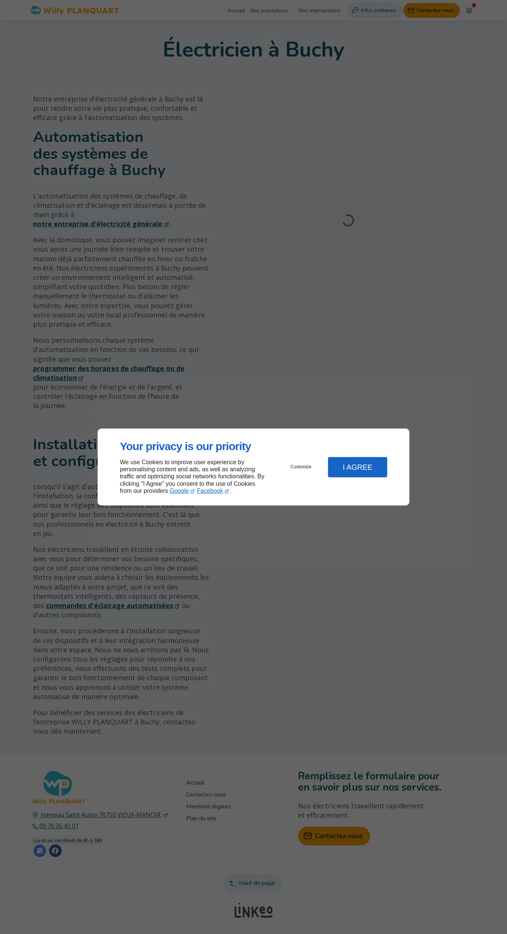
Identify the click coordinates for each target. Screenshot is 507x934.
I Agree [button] (357, 467)
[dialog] (253, 467)
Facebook (210, 491)
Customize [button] (301, 466)
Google (179, 491)
